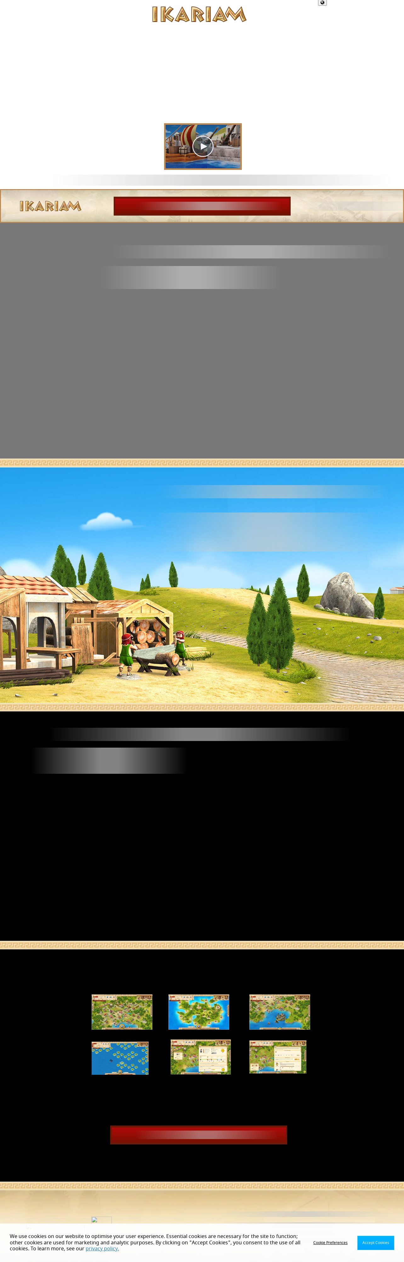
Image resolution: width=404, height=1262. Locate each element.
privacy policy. (102, 1249)
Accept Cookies (375, 1243)
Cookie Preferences (330, 1243)
